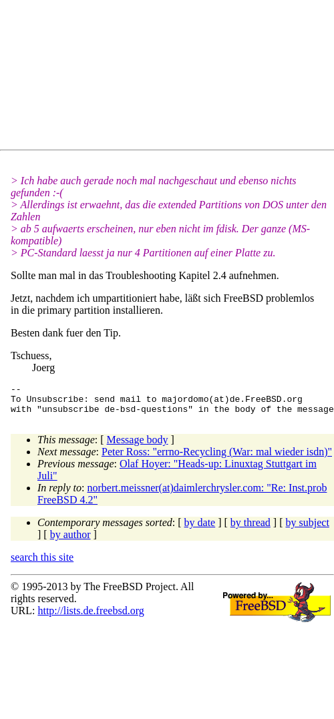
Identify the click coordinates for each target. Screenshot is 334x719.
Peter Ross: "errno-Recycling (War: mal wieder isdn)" (217, 457)
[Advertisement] (131, 77)
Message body (137, 445)
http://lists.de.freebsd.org (90, 616)
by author (70, 540)
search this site (42, 563)
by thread (250, 528)
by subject (307, 528)
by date (200, 528)
